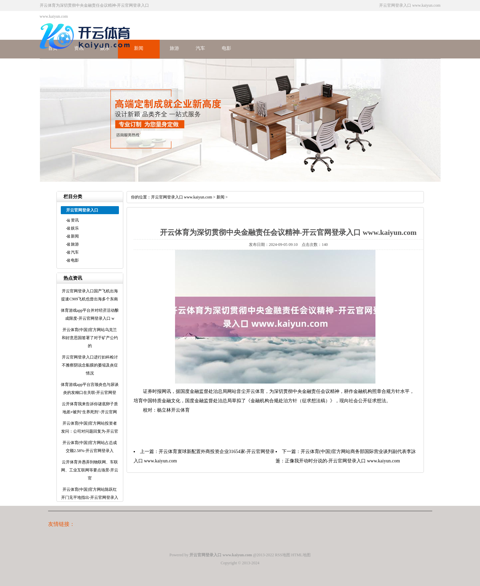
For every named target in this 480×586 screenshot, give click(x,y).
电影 (226, 48)
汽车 (200, 48)
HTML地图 (301, 555)
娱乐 (75, 228)
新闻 (138, 48)
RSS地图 (282, 555)
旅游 (174, 48)
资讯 (75, 220)
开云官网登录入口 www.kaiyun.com (181, 197)
